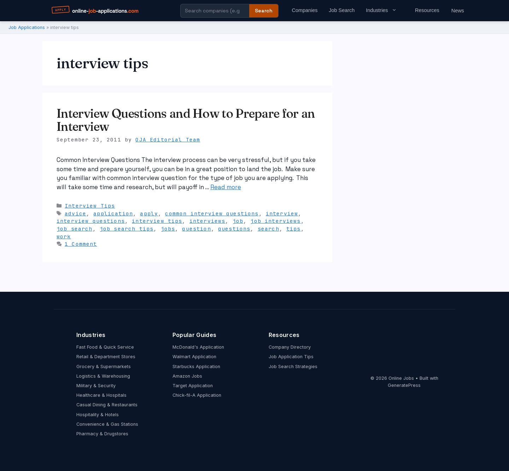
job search (75, 228)
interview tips (157, 220)
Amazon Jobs (187, 376)
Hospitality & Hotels (97, 414)
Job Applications (26, 27)
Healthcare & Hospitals (101, 395)
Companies (305, 10)
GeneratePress (404, 385)
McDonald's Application (198, 347)
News (457, 10)
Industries (385, 10)
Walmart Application (194, 356)
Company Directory (290, 347)
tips (293, 228)
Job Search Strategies (293, 366)
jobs (168, 228)
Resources (427, 10)
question (196, 228)
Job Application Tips (291, 356)
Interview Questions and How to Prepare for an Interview (186, 120)
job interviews (275, 220)
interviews (207, 220)
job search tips (126, 228)
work (64, 236)
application (113, 213)
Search (264, 10)
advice (75, 213)
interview (282, 213)
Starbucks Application (196, 366)
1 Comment (81, 243)
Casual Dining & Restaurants (107, 404)
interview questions (91, 220)
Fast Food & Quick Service (105, 347)
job (238, 220)
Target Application (192, 385)
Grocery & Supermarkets (103, 366)
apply (149, 213)
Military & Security (96, 385)
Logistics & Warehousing (103, 376)
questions (234, 228)
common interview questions (211, 213)
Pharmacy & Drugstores (102, 433)
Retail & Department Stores (105, 356)
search (268, 228)
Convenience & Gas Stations (107, 424)
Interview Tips (90, 205)
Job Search (342, 10)
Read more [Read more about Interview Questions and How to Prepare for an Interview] (225, 187)
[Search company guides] (215, 10)
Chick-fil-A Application (196, 395)
